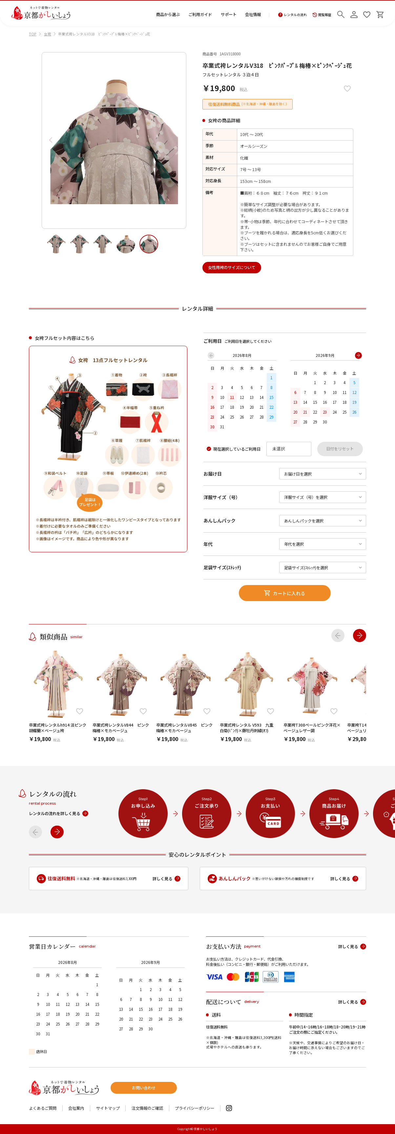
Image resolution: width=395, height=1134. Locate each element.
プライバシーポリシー (194, 1108)
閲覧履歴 (322, 15)
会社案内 (76, 1108)
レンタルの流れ (292, 15)
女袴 (47, 33)
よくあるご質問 (42, 1108)
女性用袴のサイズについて (231, 267)
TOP (32, 33)
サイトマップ (108, 1108)
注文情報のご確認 (147, 1108)
